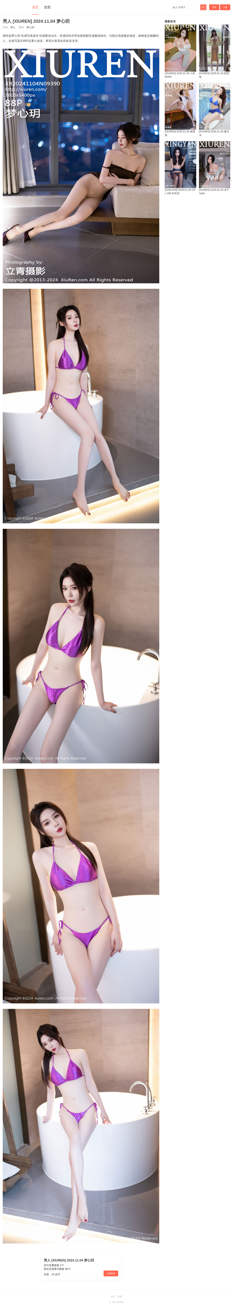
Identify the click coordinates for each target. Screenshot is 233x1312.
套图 (47, 7)
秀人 (12, 27)
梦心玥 (30, 27)
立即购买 (110, 1273)
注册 (225, 7)
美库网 (120, 1302)
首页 (35, 7)
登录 (214, 7)
